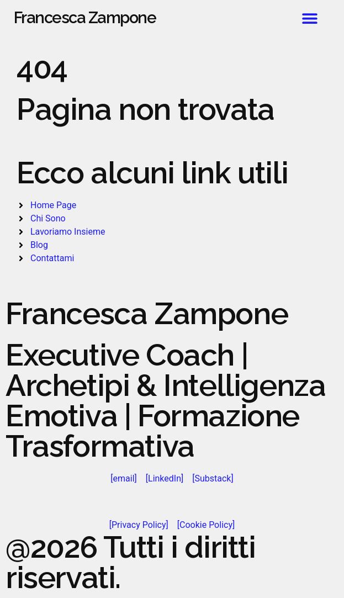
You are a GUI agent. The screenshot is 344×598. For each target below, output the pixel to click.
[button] (309, 18)
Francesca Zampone (85, 17)
